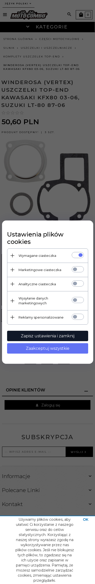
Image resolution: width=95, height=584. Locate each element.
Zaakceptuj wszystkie (47, 348)
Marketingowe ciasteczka (39, 270)
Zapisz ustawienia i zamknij (47, 336)
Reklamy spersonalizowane (41, 317)
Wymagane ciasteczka (37, 256)
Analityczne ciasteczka (37, 284)
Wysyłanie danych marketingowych (33, 300)
